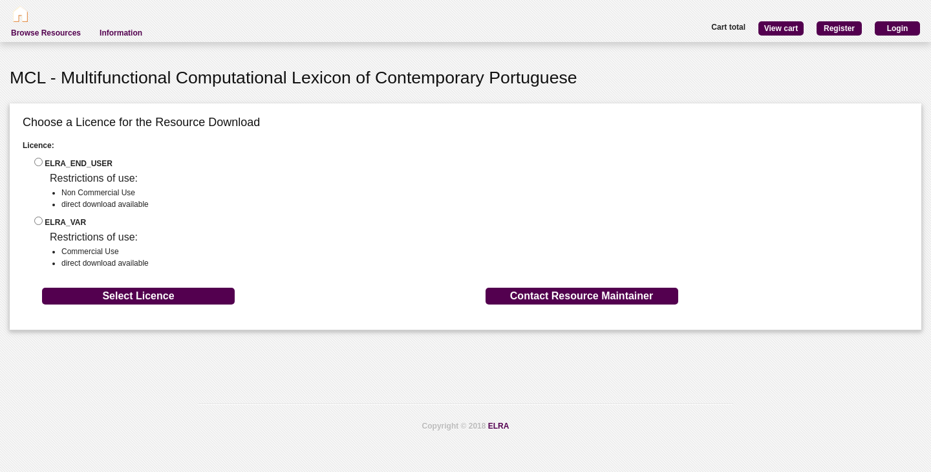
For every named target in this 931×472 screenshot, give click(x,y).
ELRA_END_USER (73, 163)
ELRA (498, 426)
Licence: (38, 145)
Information (121, 33)
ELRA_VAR (60, 222)
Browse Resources (46, 33)
